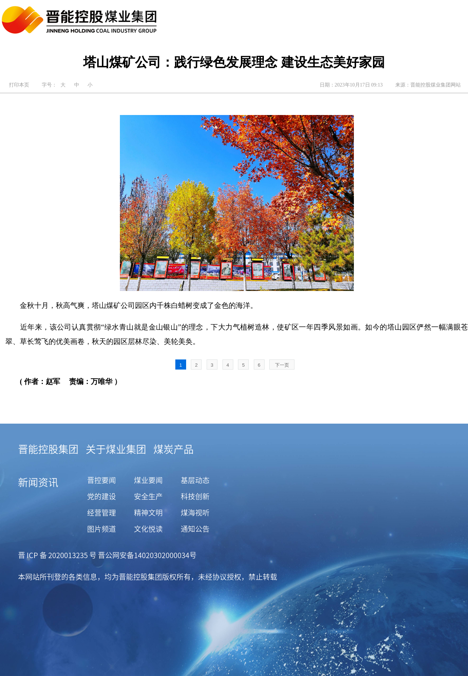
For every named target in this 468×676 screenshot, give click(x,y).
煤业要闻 (148, 480)
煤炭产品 (173, 449)
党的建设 (101, 496)
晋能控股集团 (48, 449)
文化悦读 (148, 529)
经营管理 (101, 512)
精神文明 (148, 512)
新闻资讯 (38, 482)
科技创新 (195, 496)
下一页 (282, 365)
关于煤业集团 (116, 449)
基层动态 (195, 480)
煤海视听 (195, 512)
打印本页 (19, 85)
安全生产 (148, 496)
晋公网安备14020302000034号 (146, 555)
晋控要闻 (101, 480)
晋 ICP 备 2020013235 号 (57, 555)
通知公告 (195, 529)
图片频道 (101, 529)
